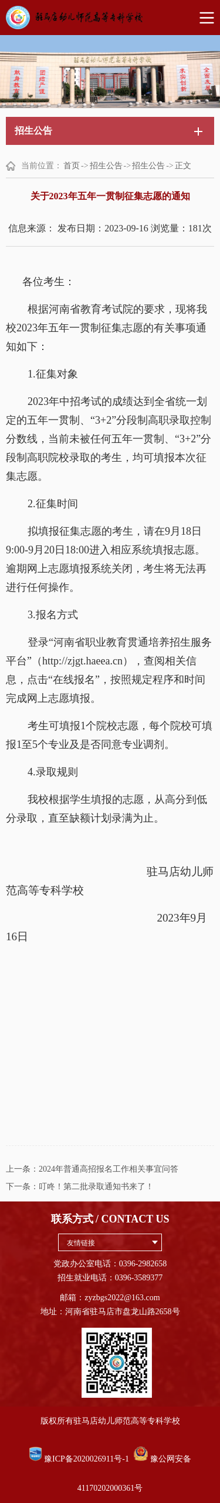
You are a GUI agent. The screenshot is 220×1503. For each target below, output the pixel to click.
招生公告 (106, 165)
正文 (183, 165)
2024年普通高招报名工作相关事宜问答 (108, 1169)
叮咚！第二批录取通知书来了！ (96, 1186)
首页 (71, 165)
